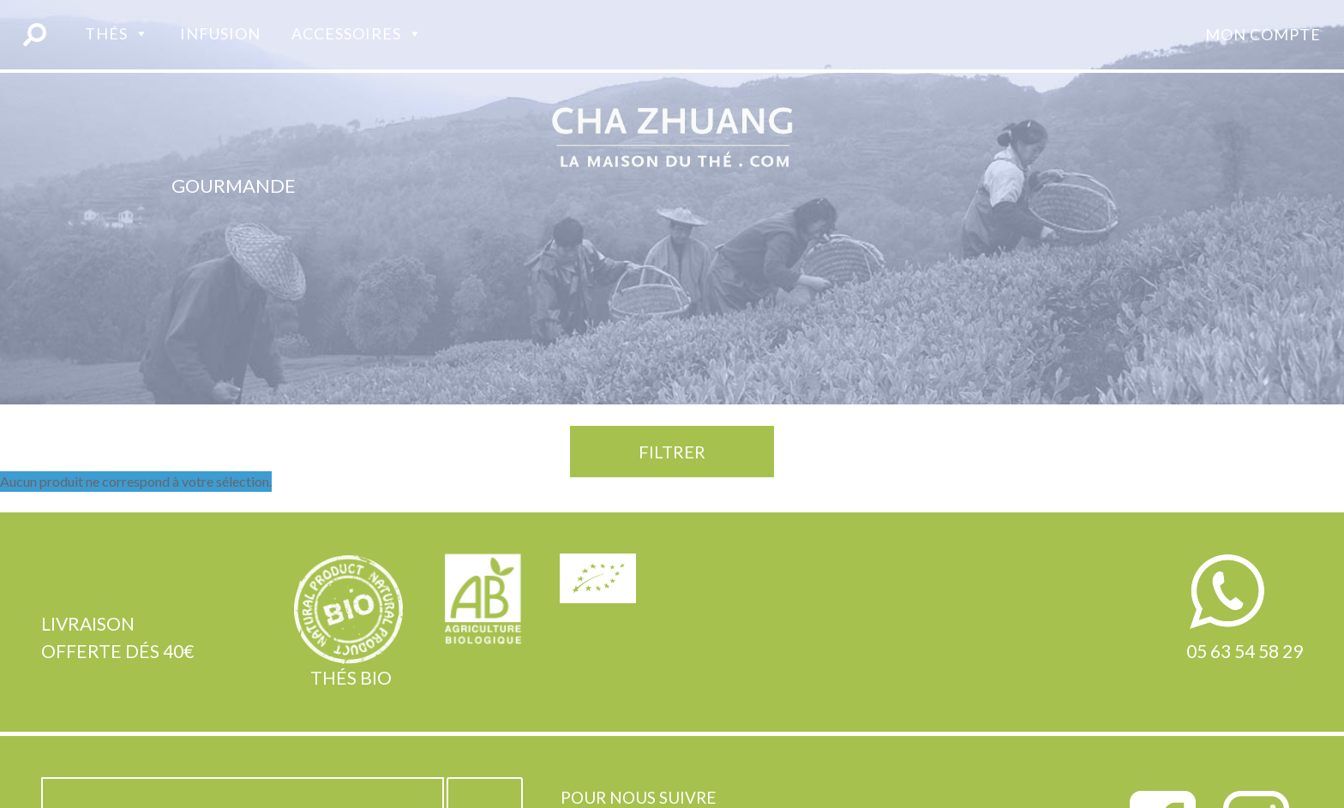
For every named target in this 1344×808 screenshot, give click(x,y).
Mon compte (1263, 34)
